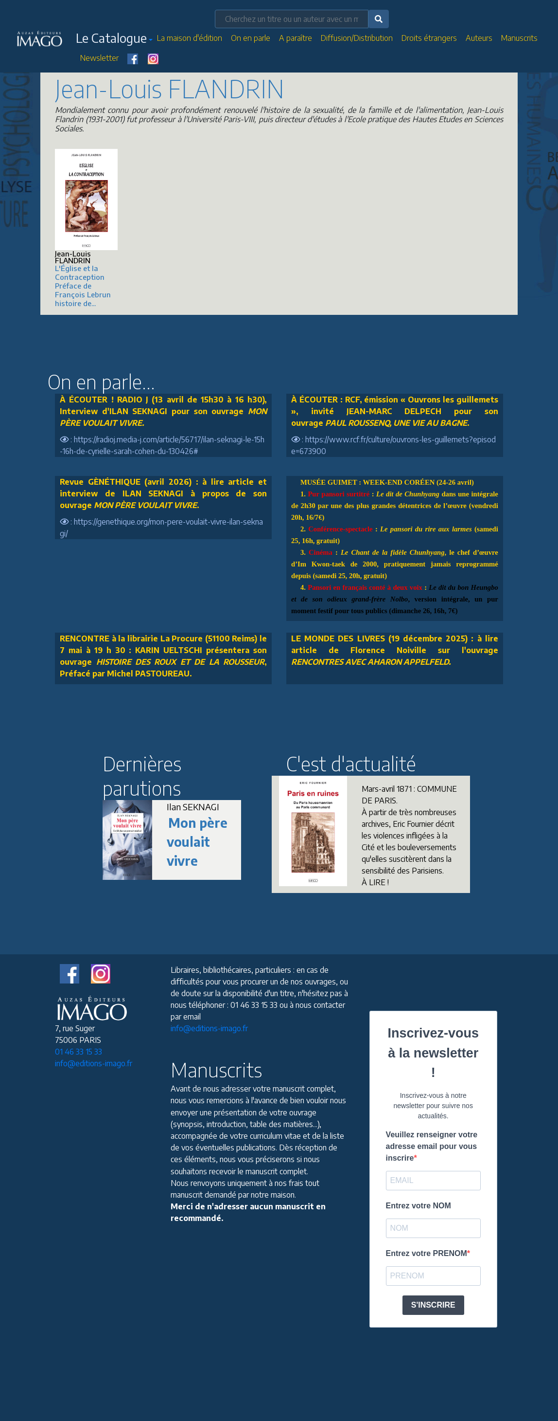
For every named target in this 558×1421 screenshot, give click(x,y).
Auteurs (479, 38)
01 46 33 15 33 (78, 1052)
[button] (114, 40)
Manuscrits (519, 38)
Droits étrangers (429, 38)
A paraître (295, 38)
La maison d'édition (189, 38)
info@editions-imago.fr (93, 1063)
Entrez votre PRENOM (426, 1253)
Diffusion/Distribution (357, 38)
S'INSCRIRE (433, 1305)
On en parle (250, 38)
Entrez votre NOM (418, 1206)
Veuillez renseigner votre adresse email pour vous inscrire (432, 1146)
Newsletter (99, 58)
